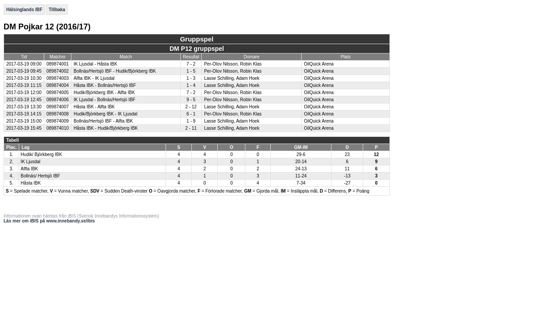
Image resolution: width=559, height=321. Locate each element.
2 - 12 (191, 106)
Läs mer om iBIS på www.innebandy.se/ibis (49, 220)
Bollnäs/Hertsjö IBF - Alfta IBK (103, 121)
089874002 (57, 71)
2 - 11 (191, 128)
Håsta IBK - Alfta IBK (94, 106)
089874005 (57, 92)
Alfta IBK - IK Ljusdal (94, 78)
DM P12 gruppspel (197, 48)
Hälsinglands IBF (24, 9)
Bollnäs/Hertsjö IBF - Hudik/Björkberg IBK (115, 71)
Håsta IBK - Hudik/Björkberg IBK (106, 128)
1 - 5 (190, 71)
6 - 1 (190, 113)
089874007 (57, 106)
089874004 (57, 85)
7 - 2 (190, 64)
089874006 (57, 99)
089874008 (57, 113)
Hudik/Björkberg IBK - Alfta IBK (104, 92)
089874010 (57, 128)
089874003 (57, 78)
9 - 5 (190, 99)
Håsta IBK (31, 183)
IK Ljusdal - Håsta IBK (95, 64)
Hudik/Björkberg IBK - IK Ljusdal (105, 113)
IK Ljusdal (30, 161)
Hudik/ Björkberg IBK (41, 154)
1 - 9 (190, 121)
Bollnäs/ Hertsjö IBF (40, 175)
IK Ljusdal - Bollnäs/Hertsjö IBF (104, 99)
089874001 (57, 64)
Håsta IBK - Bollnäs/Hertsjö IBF (105, 85)
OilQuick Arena (319, 64)
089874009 (57, 121)
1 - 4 (190, 85)
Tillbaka (57, 9)
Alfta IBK (29, 168)
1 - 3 (190, 78)
